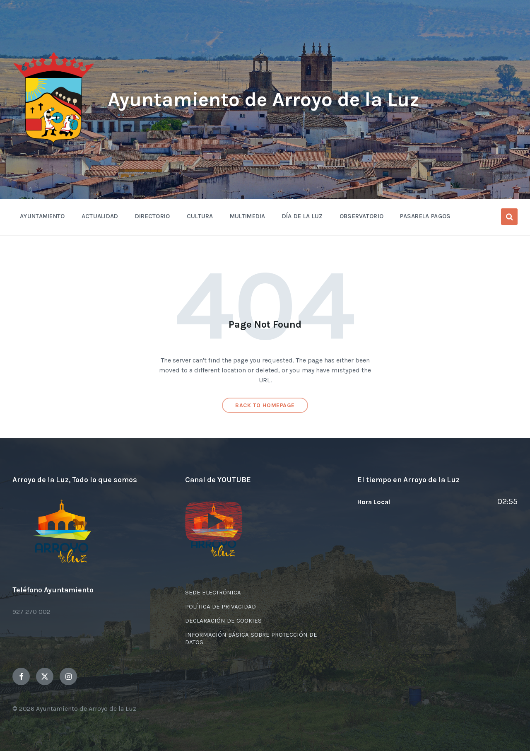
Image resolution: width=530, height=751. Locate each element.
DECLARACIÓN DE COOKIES (223, 620)
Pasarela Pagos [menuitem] (425, 216)
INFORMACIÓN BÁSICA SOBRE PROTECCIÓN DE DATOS (251, 638)
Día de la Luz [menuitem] (302, 216)
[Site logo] (53, 143)
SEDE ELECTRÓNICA (213, 592)
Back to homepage (265, 405)
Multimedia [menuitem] (247, 216)
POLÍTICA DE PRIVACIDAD (220, 606)
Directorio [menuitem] (152, 216)
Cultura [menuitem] (200, 216)
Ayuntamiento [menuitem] (42, 216)
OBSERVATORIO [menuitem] (362, 216)
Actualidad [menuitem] (100, 216)
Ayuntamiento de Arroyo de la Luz (263, 99)
